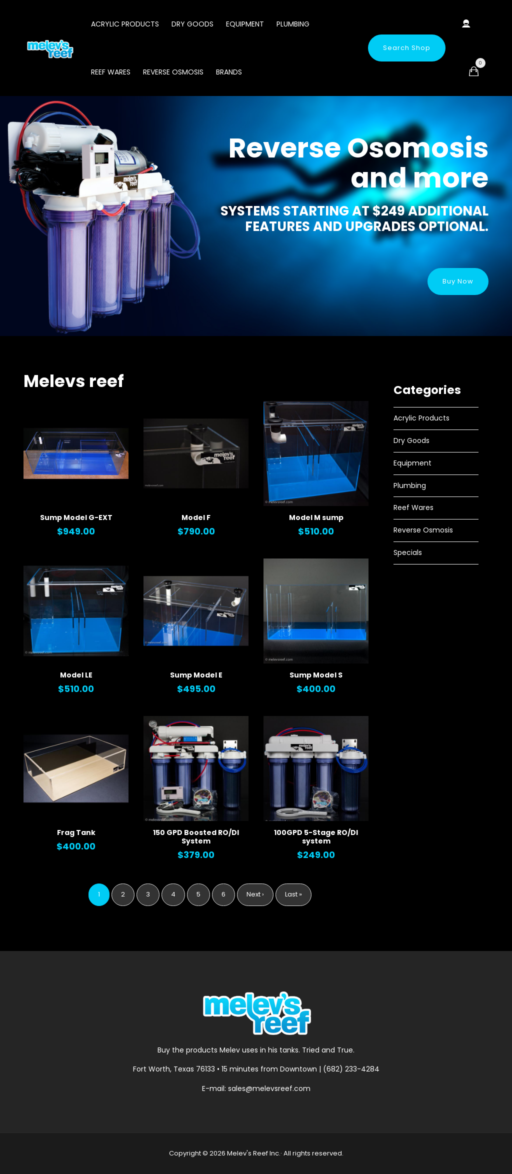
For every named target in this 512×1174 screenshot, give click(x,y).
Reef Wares (110, 72)
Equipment (245, 24)
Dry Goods (193, 24)
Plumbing (293, 24)
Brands (229, 72)
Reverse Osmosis (173, 72)
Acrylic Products (125, 24)
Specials (408, 553)
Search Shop (406, 47)
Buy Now (458, 281)
